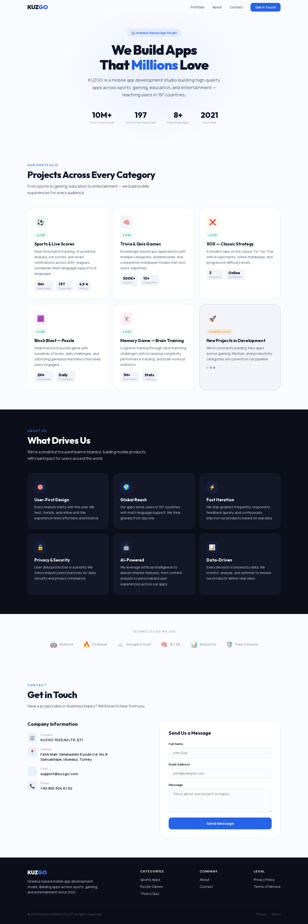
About (217, 7)
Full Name (176, 744)
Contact (236, 7)
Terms (276, 914)
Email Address (179, 764)
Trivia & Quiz (149, 893)
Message (176, 785)
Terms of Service (267, 886)
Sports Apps (150, 879)
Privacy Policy (264, 879)
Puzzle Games (151, 886)
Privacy (261, 914)
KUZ (37, 7)
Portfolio (198, 7)
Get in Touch (265, 7)
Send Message (220, 823)
